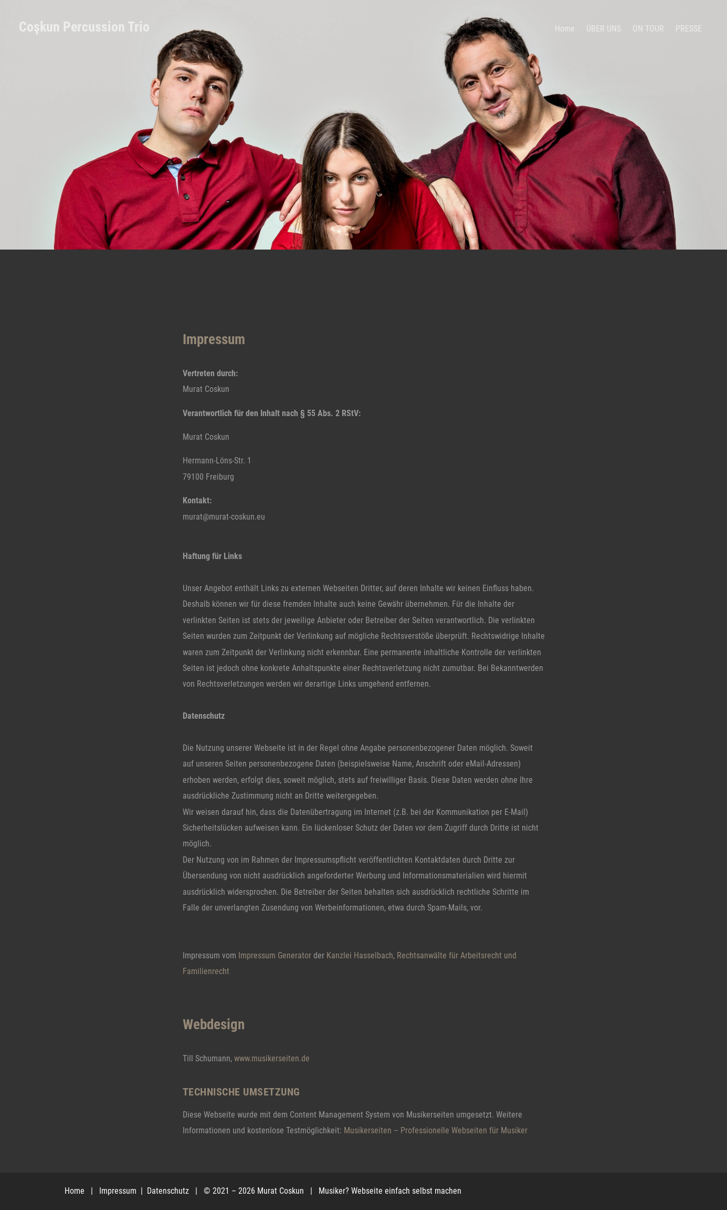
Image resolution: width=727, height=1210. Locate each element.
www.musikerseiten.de (272, 1058)
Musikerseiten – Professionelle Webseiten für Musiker (436, 1130)
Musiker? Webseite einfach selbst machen (390, 1191)
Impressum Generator (274, 955)
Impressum (119, 1191)
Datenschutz (169, 1191)
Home (75, 1191)
